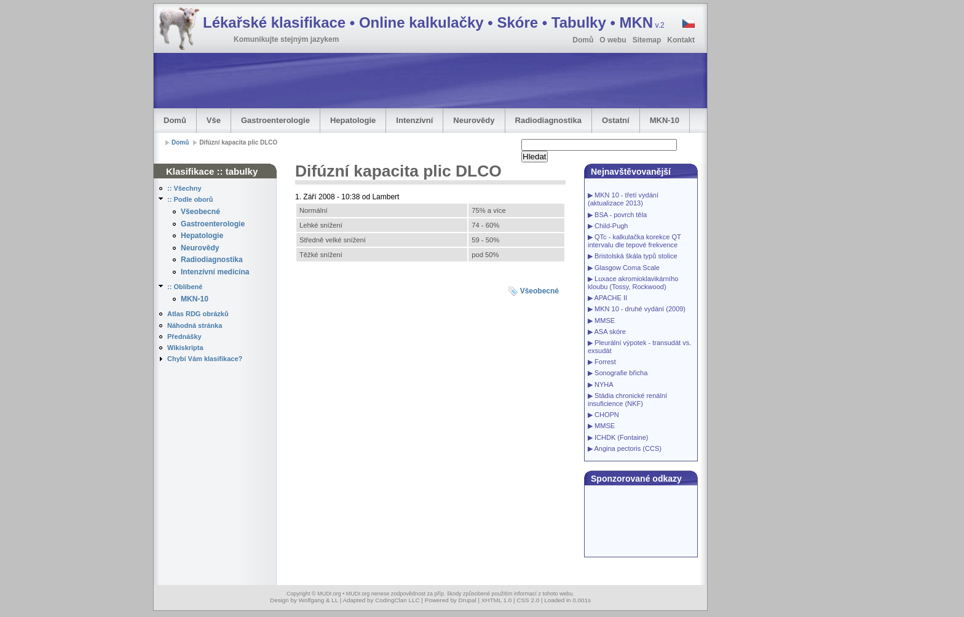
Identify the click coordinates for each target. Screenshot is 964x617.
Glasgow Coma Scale (627, 267)
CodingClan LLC (397, 600)
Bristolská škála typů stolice (636, 256)
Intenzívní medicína (215, 272)
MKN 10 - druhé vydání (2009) (640, 308)
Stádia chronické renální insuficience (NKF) (627, 399)
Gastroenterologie (275, 120)
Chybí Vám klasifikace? (204, 358)
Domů (582, 40)
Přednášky (184, 336)
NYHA (604, 384)
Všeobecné (200, 211)
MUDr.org (329, 594)
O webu (612, 40)
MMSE (605, 320)
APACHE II (610, 297)
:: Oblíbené (184, 286)
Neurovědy (473, 120)
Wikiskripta (185, 347)
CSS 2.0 (527, 600)
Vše (214, 120)
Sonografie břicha (621, 372)
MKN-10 (664, 120)
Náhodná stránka (194, 325)
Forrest (605, 361)
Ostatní (616, 120)
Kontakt (681, 40)
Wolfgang (312, 600)
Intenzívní (414, 120)
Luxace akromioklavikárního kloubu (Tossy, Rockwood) (633, 282)
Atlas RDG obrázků (198, 313)
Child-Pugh (611, 225)
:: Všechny (184, 188)
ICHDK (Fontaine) (621, 437)
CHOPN (607, 414)
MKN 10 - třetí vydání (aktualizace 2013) (623, 199)
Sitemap (647, 40)
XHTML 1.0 (496, 600)
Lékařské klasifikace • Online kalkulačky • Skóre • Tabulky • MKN (434, 22)
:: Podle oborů (190, 199)
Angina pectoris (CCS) (627, 448)
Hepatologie (353, 120)
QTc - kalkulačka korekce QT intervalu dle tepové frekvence (634, 241)
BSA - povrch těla (621, 214)
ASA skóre (609, 331)
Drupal (467, 600)
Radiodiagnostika (548, 120)
